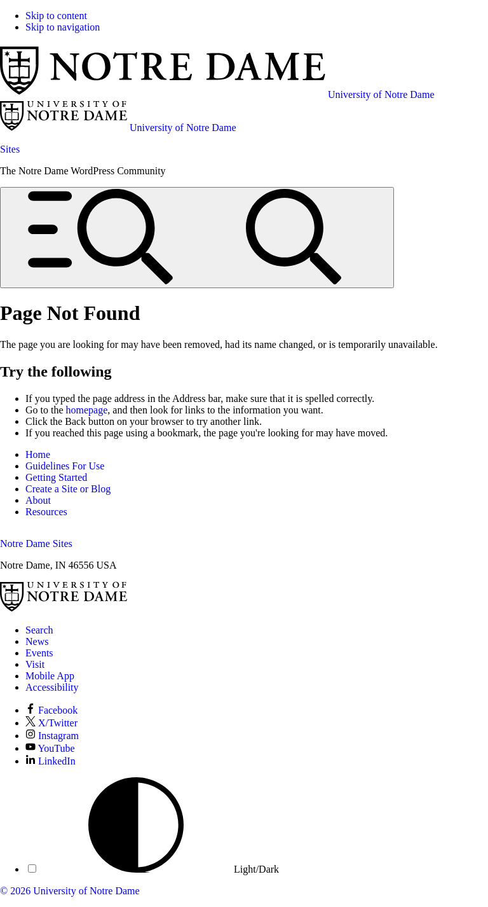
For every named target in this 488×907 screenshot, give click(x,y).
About (38, 500)
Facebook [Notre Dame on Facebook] (51, 710)
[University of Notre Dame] (63, 608)
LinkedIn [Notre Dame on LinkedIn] (50, 761)
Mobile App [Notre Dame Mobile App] (49, 675)
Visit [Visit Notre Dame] (34, 664)
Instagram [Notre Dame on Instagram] (52, 735)
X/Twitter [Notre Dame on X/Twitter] (51, 722)
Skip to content (56, 15)
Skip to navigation (62, 27)
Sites (10, 149)
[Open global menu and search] (197, 237)
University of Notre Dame (86, 890)
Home (37, 454)
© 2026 (15, 890)
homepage (87, 410)
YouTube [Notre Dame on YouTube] (50, 748)
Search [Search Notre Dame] (39, 630)
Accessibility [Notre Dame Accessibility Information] (52, 687)
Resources (46, 511)
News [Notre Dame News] (36, 641)
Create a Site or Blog (68, 488)
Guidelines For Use (64, 465)
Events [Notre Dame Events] (39, 652)
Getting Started (56, 477)
